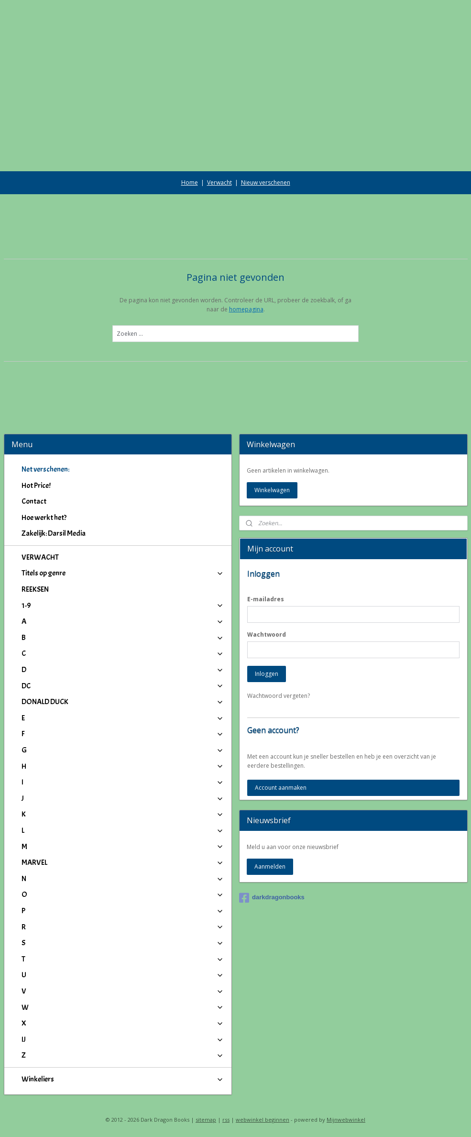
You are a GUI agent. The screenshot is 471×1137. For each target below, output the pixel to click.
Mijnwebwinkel (346, 1119)
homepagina (246, 309)
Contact (34, 501)
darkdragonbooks (272, 898)
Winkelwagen (272, 490)
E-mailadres (265, 599)
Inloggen (266, 674)
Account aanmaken (281, 788)
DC (123, 686)
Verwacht (219, 182)
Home (189, 182)
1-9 (123, 605)
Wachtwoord (266, 634)
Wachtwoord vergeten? (278, 696)
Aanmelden (269, 866)
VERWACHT (40, 557)
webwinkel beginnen (262, 1119)
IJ (123, 1039)
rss (226, 1119)
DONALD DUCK (123, 701)
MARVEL (123, 862)
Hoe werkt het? (44, 517)
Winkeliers (123, 1079)
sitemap (206, 1119)
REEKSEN (35, 589)
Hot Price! (36, 485)
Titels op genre (123, 573)
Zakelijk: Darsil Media (54, 533)
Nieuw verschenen (265, 182)
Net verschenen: (45, 469)
